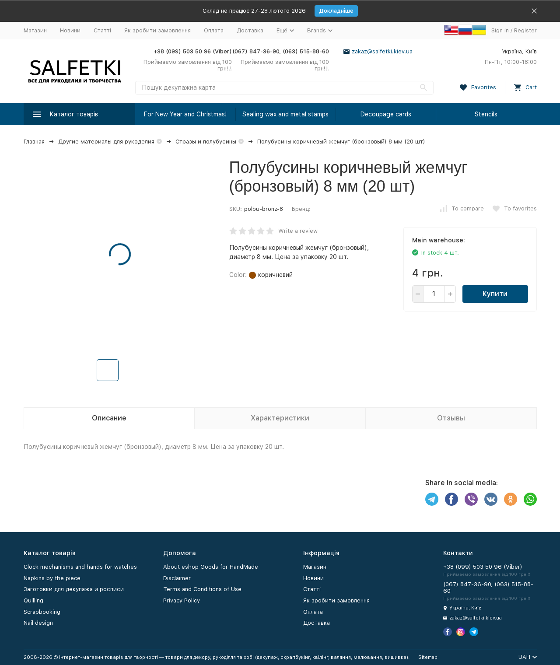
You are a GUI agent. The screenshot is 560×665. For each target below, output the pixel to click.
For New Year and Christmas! (185, 114)
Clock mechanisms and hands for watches (80, 567)
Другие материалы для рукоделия (106, 141)
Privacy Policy (181, 600)
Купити (495, 294)
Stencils (486, 114)
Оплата (214, 30)
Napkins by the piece (52, 578)
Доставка (250, 30)
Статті (102, 30)
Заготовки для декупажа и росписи (74, 589)
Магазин (35, 30)
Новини (70, 30)
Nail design (38, 623)
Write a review (298, 231)
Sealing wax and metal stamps (285, 114)
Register (525, 30)
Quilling (33, 600)
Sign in (500, 30)
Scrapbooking (42, 612)
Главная (34, 141)
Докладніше (336, 10)
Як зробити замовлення (157, 30)
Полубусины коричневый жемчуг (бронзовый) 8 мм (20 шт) (341, 141)
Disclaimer (177, 578)
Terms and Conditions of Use (202, 589)
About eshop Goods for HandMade (210, 567)
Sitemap (428, 657)
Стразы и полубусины (205, 141)
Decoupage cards (385, 114)
